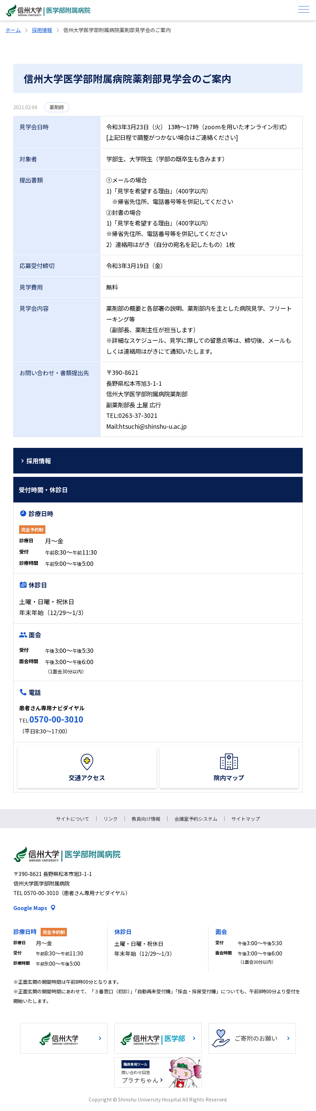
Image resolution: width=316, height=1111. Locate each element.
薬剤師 (56, 107)
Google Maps (30, 907)
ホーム (13, 29)
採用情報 (42, 29)
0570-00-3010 (56, 719)
